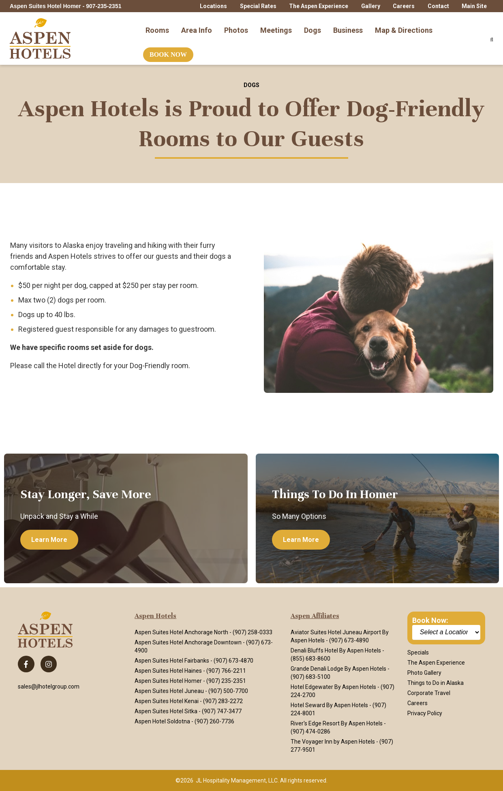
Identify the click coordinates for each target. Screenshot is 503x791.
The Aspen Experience (318, 6)
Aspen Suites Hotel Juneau (169, 691)
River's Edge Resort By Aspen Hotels (337, 723)
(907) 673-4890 (349, 640)
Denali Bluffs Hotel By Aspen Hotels (336, 650)
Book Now (168, 50)
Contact (438, 6)
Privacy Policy (424, 713)
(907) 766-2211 (226, 670)
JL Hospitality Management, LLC (237, 780)
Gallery (370, 6)
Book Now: (430, 620)
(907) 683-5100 (310, 677)
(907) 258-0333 (252, 632)
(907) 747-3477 (222, 711)
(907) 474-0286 (310, 731)
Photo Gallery (424, 672)
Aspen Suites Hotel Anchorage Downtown (188, 642)
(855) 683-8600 (310, 658)
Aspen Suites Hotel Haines (168, 670)
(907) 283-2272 (223, 701)
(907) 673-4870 (233, 660)
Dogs (312, 25)
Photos (236, 25)
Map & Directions (403, 25)
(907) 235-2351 (226, 681)
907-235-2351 (103, 6)
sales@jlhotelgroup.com (48, 686)
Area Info (196, 25)
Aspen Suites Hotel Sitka (166, 711)
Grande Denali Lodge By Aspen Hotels (338, 668)
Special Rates (258, 6)
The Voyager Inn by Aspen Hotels (333, 741)
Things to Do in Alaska (435, 683)
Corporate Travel (428, 693)
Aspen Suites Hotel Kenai (167, 701)
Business (348, 25)
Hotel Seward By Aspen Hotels (329, 705)
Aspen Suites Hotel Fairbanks (172, 660)
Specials (418, 652)
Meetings (276, 25)
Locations (213, 6)
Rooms (157, 25)
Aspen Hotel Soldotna (162, 721)
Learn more (49, 540)
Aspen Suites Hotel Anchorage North (181, 632)
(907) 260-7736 (214, 721)
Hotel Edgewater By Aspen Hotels (333, 687)
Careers (404, 6)
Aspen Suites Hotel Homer (168, 681)
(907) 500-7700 (228, 691)
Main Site (474, 6)
